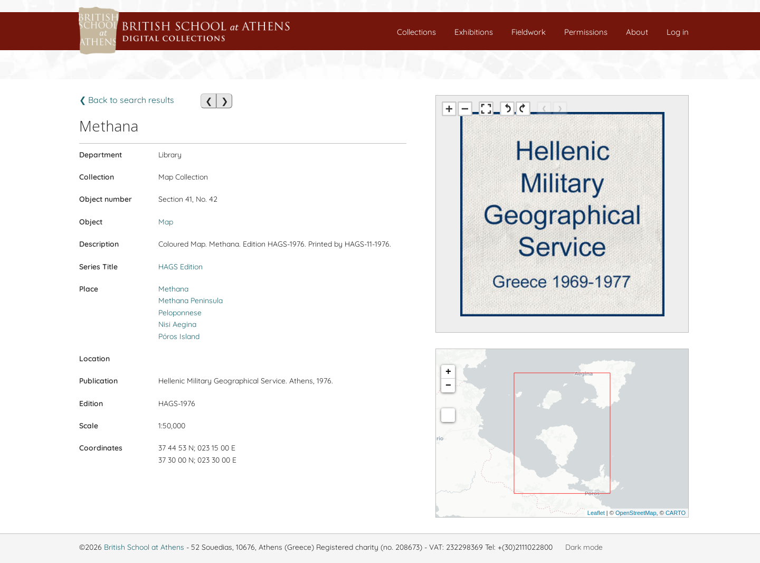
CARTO (676, 513)
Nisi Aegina (177, 324)
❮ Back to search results (126, 100)
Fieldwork (528, 32)
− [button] (448, 385)
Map (165, 222)
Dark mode (584, 547)
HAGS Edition (180, 266)
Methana (173, 289)
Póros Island (179, 336)
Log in (678, 32)
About (637, 32)
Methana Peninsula (190, 300)
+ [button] (448, 371)
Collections (416, 32)
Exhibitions (473, 32)
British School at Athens (144, 547)
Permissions (585, 32)
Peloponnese (180, 312)
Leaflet (596, 513)
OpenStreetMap (636, 513)
